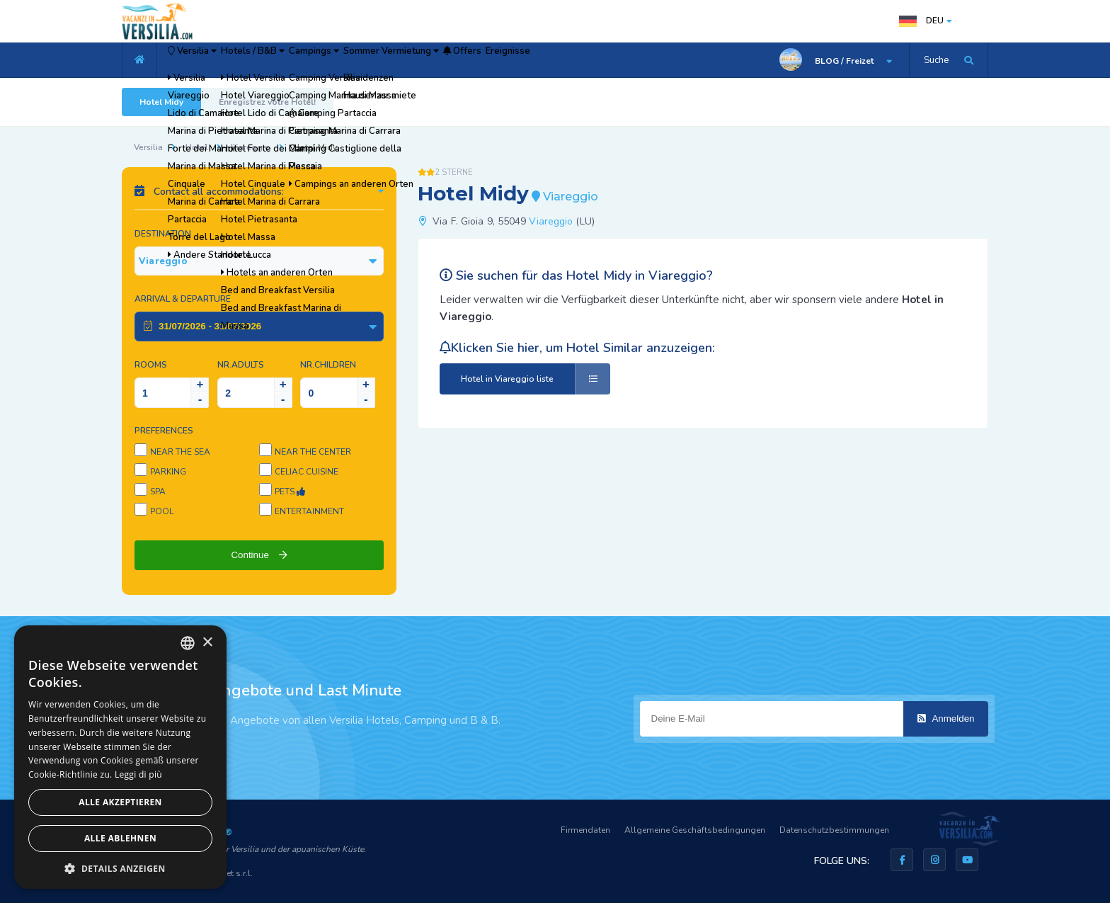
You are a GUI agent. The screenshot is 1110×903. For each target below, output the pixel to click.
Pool (161, 511)
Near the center (313, 452)
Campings (381, 60)
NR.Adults (240, 364)
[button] (120, 868)
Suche (936, 60)
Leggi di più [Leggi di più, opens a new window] (138, 774)
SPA (158, 491)
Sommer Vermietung (485, 60)
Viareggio (250, 147)
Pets (290, 491)
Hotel (196, 147)
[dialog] (120, 757)
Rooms (151, 364)
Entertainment (309, 511)
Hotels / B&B (295, 60)
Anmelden (946, 718)
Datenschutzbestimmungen (834, 830)
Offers (580, 60)
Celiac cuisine (306, 471)
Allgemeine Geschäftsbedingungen (694, 830)
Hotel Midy (161, 102)
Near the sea (180, 452)
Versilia (206, 60)
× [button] (207, 642)
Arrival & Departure (183, 299)
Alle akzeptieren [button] (120, 802)
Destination (163, 233)
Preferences (164, 430)
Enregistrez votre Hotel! (267, 102)
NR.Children (328, 364)
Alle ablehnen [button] (120, 838)
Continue (259, 555)
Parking (168, 471)
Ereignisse (647, 60)
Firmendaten (585, 830)
